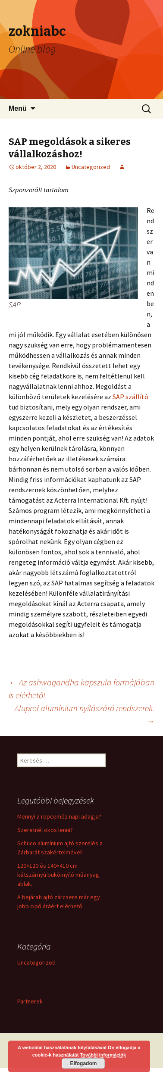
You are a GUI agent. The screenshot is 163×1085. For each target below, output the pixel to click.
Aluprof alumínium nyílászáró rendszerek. (84, 714)
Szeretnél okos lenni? (45, 830)
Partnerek (30, 1002)
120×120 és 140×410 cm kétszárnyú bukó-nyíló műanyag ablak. (58, 875)
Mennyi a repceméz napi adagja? (59, 816)
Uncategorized (91, 167)
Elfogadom (83, 1063)
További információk (103, 1054)
